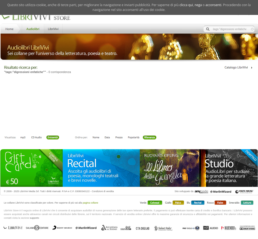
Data (107, 137)
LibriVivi (53, 28)
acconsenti (213, 5)
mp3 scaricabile (22, 137)
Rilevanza (149, 137)
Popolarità (133, 137)
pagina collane (90, 202)
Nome (96, 137)
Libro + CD (36, 137)
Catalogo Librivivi (238, 67)
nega (198, 5)
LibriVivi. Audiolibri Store (35, 16)
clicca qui (186, 5)
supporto (34, 218)
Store (32, 28)
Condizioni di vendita (103, 191)
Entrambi (53, 137)
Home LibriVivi (10, 28)
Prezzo (119, 137)
